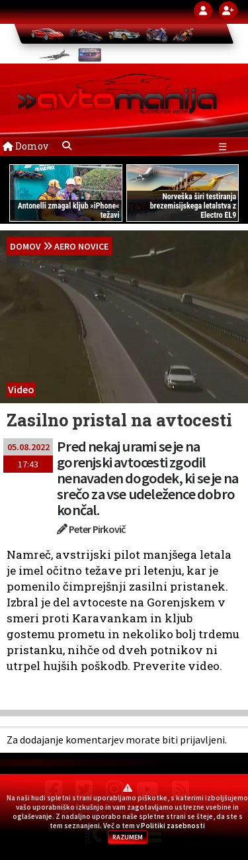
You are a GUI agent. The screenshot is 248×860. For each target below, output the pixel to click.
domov (25, 246)
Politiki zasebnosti (173, 825)
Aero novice (81, 246)
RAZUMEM (127, 837)
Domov (25, 146)
